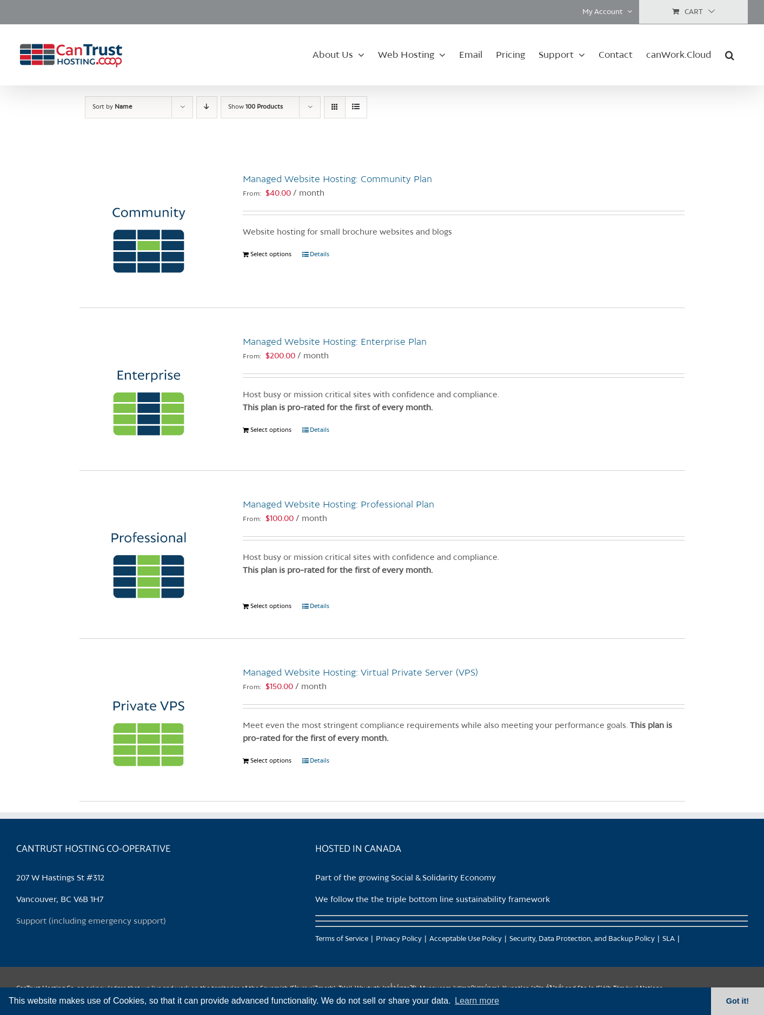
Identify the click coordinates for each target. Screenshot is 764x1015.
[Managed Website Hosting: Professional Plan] (149, 552)
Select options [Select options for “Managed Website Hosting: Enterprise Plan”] (270, 430)
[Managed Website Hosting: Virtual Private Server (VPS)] (149, 720)
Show (255, 107)
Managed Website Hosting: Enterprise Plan (335, 342)
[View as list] (356, 107)
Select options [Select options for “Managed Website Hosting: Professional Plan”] (270, 606)
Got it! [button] (737, 1001)
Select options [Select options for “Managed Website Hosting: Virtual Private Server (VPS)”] (270, 761)
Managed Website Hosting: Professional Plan (338, 504)
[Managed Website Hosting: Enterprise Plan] (149, 389)
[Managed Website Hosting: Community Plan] (149, 226)
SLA (668, 939)
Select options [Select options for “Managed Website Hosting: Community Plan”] (270, 254)
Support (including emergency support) (91, 921)
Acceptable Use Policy (465, 939)
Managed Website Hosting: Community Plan (337, 179)
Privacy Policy (399, 939)
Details (319, 254)
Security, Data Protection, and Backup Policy (582, 939)
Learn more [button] (477, 1000)
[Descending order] (206, 107)
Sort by (112, 107)
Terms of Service (341, 939)
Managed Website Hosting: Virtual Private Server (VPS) (360, 673)
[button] (729, 54)
